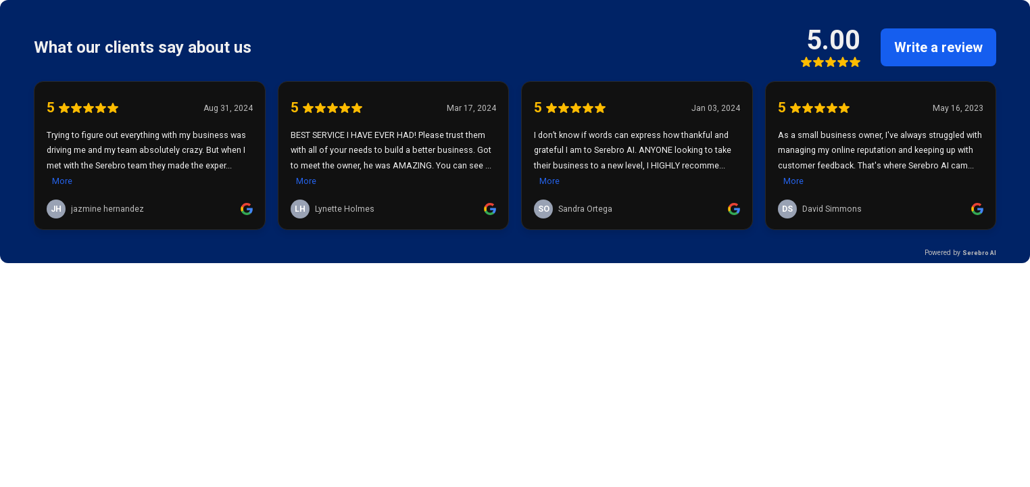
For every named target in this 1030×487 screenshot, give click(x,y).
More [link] (62, 181)
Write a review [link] (938, 47)
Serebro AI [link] (979, 252)
